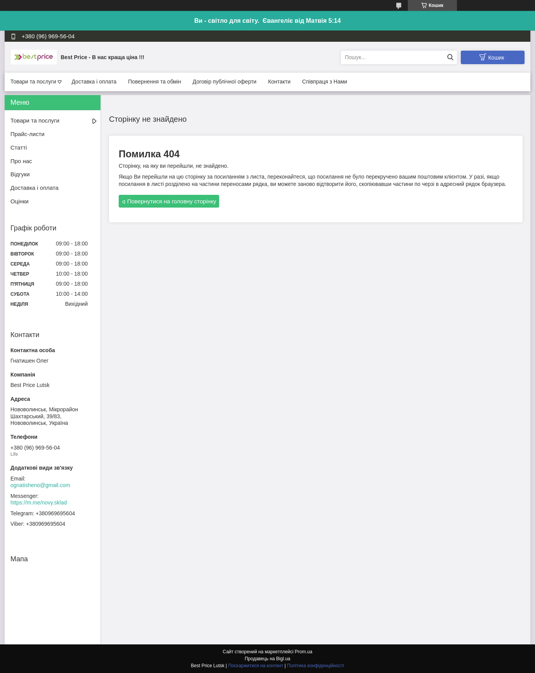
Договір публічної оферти (224, 81)
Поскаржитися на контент (255, 665)
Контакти (279, 81)
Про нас (21, 161)
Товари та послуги (33, 81)
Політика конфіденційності (315, 665)
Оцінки (19, 201)
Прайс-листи (27, 134)
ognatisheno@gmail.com (40, 485)
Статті (18, 147)
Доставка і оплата (94, 81)
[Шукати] (450, 57)
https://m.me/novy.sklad (38, 502)
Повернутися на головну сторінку (171, 201)
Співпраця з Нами (325, 81)
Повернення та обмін (154, 81)
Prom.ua (303, 651)
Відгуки (20, 174)
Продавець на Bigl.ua (267, 658)
